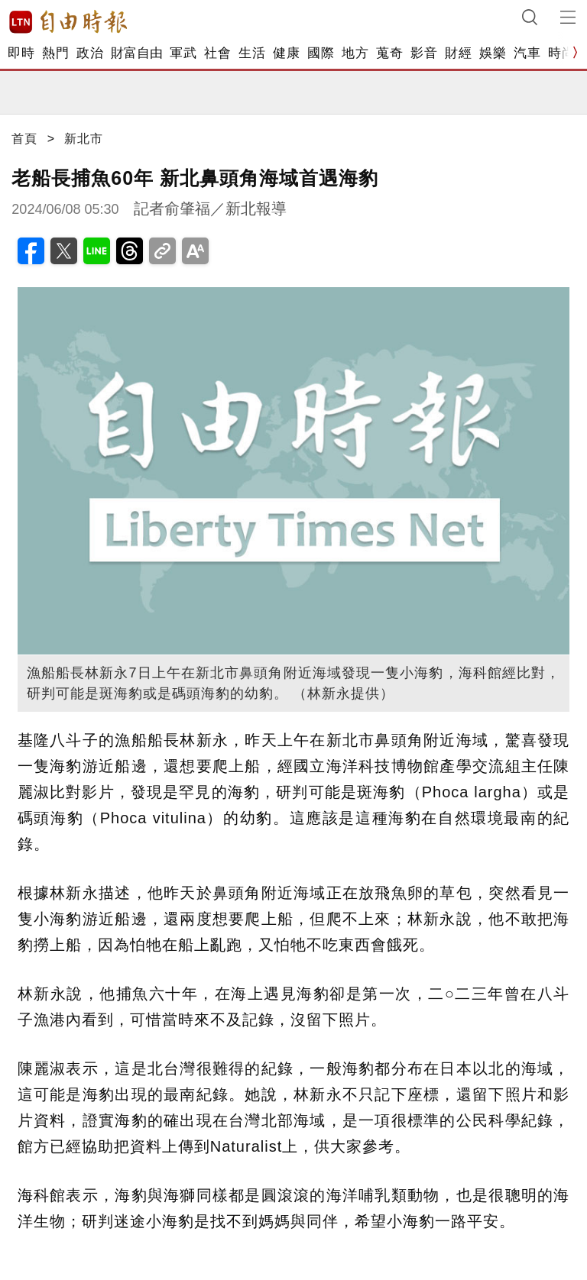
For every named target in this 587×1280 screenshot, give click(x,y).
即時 (21, 53)
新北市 (83, 138)
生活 (251, 53)
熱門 (55, 53)
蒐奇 (389, 53)
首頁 (24, 138)
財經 (458, 53)
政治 (89, 53)
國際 (320, 53)
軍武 (183, 53)
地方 (355, 53)
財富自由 (136, 53)
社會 (217, 53)
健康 (286, 53)
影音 (423, 53)
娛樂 (492, 53)
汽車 (527, 53)
